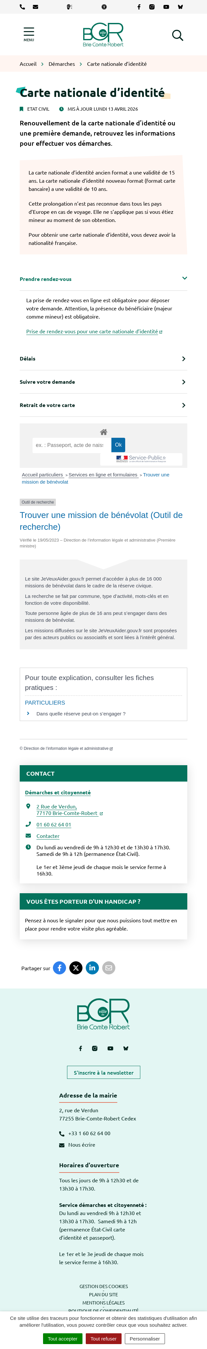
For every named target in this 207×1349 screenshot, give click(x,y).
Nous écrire (77, 1144)
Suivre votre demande (47, 381)
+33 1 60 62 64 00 (84, 1133)
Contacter (47, 835)
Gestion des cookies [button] (104, 1286)
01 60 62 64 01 (53, 824)
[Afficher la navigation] (29, 34)
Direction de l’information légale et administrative (68, 748)
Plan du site (103, 1294)
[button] (177, 34)
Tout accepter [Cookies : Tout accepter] (63, 1338)
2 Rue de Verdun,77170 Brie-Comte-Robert (69, 809)
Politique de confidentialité (103, 1311)
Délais (27, 358)
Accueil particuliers (43, 474)
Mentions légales (103, 1302)
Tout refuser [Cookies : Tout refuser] (104, 1338)
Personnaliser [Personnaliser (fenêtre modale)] (145, 1338)
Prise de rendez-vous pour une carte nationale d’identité (94, 331)
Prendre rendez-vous (46, 278)
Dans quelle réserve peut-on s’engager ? (81, 713)
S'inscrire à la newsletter (103, 1072)
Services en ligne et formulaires (104, 474)
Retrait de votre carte (47, 404)
